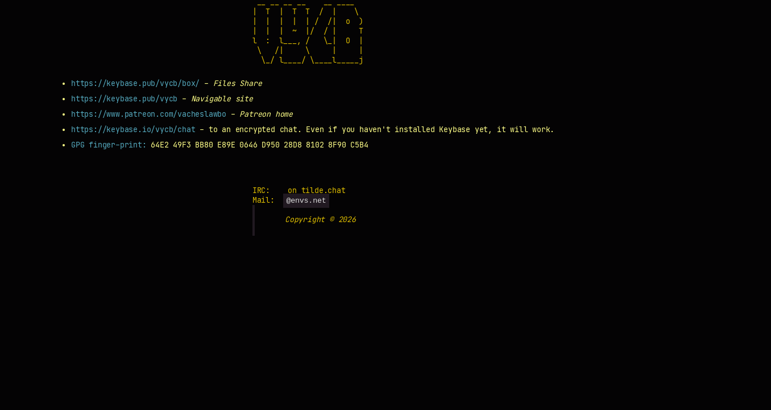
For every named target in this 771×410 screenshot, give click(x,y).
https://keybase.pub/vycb (124, 99)
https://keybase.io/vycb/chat (133, 129)
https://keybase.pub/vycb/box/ (135, 83)
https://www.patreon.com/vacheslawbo (148, 114)
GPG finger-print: (111, 145)
